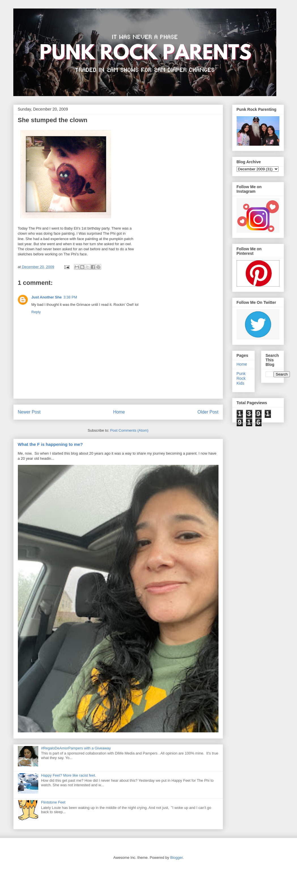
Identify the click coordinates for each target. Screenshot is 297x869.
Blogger (176, 857)
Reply (36, 312)
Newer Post (29, 412)
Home (119, 412)
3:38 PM (70, 297)
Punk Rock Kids (241, 378)
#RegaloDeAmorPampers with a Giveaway (76, 748)
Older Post (208, 412)
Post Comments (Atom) (129, 430)
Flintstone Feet (53, 802)
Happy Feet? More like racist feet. (68, 775)
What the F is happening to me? (50, 444)
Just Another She (46, 297)
